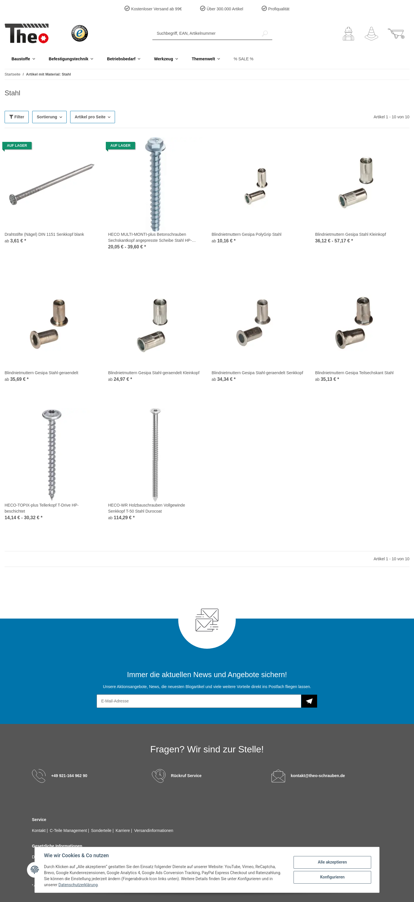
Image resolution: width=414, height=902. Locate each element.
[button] (348, 33)
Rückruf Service (186, 775)
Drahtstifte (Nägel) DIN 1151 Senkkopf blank (44, 234)
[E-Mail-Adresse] (199, 701)
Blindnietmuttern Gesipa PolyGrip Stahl (246, 234)
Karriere (123, 830)
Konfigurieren (332, 877)
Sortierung (47, 117)
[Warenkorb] (396, 33)
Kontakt (39, 830)
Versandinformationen (153, 830)
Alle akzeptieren (332, 862)
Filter (16, 117)
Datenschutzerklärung (77, 884)
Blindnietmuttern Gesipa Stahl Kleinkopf (350, 234)
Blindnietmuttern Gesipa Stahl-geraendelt (41, 372)
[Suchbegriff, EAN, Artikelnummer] (205, 33)
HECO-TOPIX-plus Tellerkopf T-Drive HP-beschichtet (42, 508)
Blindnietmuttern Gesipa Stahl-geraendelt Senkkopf (257, 372)
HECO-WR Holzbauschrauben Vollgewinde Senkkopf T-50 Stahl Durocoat (146, 508)
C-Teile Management (69, 830)
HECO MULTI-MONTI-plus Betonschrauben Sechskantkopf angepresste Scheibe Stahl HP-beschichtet (150, 238)
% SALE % (243, 59)
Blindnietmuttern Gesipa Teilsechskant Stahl (354, 372)
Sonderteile (102, 830)
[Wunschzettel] (371, 33)
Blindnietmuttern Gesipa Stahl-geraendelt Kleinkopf (154, 372)
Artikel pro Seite (90, 117)
